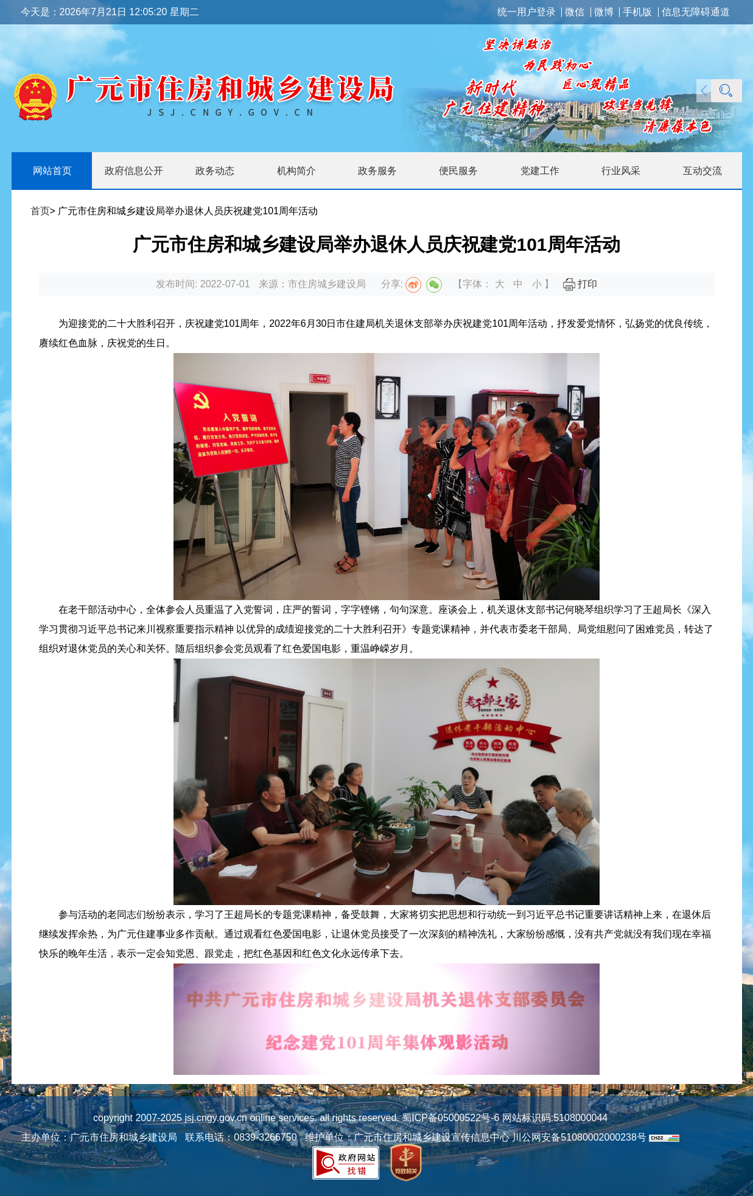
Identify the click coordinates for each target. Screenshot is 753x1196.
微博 (604, 12)
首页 (40, 211)
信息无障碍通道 (696, 12)
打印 (580, 284)
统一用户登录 (526, 12)
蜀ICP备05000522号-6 (449, 1118)
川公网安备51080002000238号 (579, 1137)
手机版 (637, 12)
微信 (574, 12)
